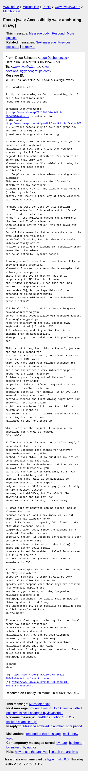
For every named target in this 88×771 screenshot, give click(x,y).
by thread (75, 742)
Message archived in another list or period (52, 726)
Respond (58, 33)
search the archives (64, 751)
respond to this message (43, 734)
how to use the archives (31, 751)
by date (61, 742)
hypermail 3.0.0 (57, 759)
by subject (13, 747)
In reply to (28, 46)
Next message (46, 42)
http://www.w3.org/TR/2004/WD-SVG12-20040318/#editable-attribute (36, 676)
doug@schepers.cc (53, 57)
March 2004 (11, 11)
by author (29, 747)
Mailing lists (31, 7)
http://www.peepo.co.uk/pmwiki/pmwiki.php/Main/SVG (43, 123)
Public (47, 7)
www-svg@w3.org (67, 7)
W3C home (11, 7)
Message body (39, 33)
